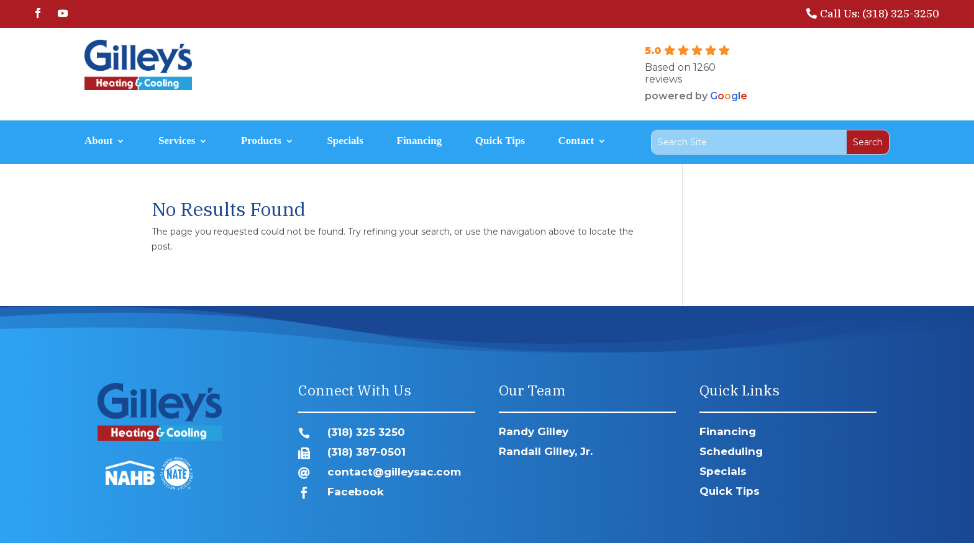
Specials (345, 142)
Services (176, 142)
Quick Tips (500, 142)
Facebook (355, 491)
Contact (576, 142)
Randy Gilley (533, 431)
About (98, 142)
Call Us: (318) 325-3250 (879, 13)
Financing (419, 142)
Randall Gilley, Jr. (546, 451)
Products (261, 142)
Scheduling (731, 451)
